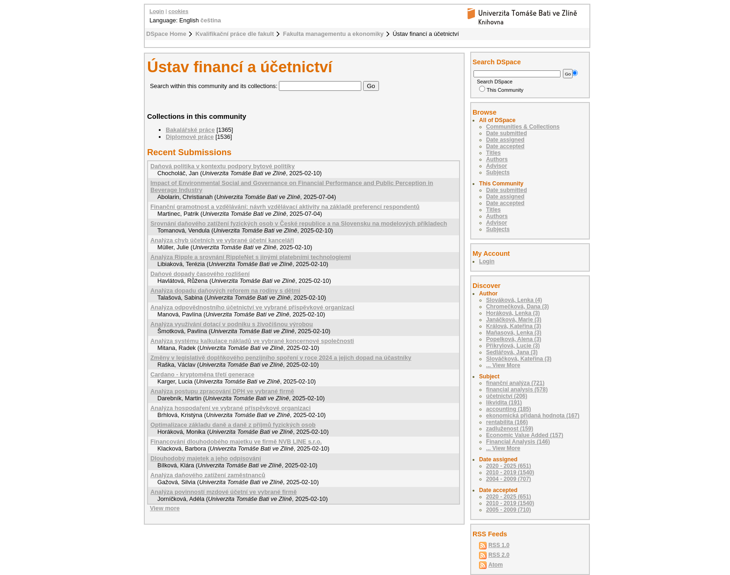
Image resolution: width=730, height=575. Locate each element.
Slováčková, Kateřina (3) (519, 359)
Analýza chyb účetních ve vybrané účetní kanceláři (222, 240)
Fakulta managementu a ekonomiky (333, 33)
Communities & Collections (523, 126)
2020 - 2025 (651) (508, 466)
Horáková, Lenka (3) (513, 313)
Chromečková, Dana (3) (517, 306)
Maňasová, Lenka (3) (513, 332)
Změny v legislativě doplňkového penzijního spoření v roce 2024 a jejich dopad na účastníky (280, 357)
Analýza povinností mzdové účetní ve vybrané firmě (223, 491)
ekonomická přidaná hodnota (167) (533, 415)
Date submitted (506, 133)
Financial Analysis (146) (518, 441)
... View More (503, 365)
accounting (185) (508, 409)
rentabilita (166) (507, 422)
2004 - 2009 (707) (508, 479)
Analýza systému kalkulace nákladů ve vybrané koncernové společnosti (252, 340)
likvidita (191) (504, 402)
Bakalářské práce (190, 129)
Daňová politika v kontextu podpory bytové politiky (222, 166)
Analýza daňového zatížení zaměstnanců (207, 475)
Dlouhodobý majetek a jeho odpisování (205, 458)
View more (165, 508)
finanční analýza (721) (515, 383)
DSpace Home (166, 33)
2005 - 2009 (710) (508, 510)
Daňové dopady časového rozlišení (200, 273)
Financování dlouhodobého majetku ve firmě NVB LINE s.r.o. (236, 441)
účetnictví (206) (506, 396)
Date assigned (505, 140)
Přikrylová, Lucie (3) (513, 345)
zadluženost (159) (509, 428)
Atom (495, 564)
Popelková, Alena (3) (513, 339)
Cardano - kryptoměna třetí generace (202, 374)
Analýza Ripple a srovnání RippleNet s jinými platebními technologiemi (250, 256)
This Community (501, 90)
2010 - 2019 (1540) (510, 472)
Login (156, 11)
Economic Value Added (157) (524, 435)
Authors (497, 159)
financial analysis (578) (517, 389)
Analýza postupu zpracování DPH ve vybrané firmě (222, 391)
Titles (493, 153)
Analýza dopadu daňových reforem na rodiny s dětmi (225, 290)
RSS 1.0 (498, 545)
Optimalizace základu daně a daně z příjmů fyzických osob (233, 424)
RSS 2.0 (498, 555)
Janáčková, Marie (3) (513, 319)
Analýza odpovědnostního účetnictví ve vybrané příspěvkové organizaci (252, 307)
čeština (211, 20)
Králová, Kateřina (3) (513, 326)
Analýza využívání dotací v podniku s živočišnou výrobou (231, 324)
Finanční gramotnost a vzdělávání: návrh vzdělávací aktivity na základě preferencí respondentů (284, 206)
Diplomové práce (190, 136)
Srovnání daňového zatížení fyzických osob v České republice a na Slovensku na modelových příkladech (298, 223)
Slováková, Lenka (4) (514, 300)
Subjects (498, 172)
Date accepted (505, 146)
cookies (179, 11)
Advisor (496, 166)
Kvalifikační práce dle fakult (235, 33)
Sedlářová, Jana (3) (512, 352)
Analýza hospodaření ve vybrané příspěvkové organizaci (230, 407)
